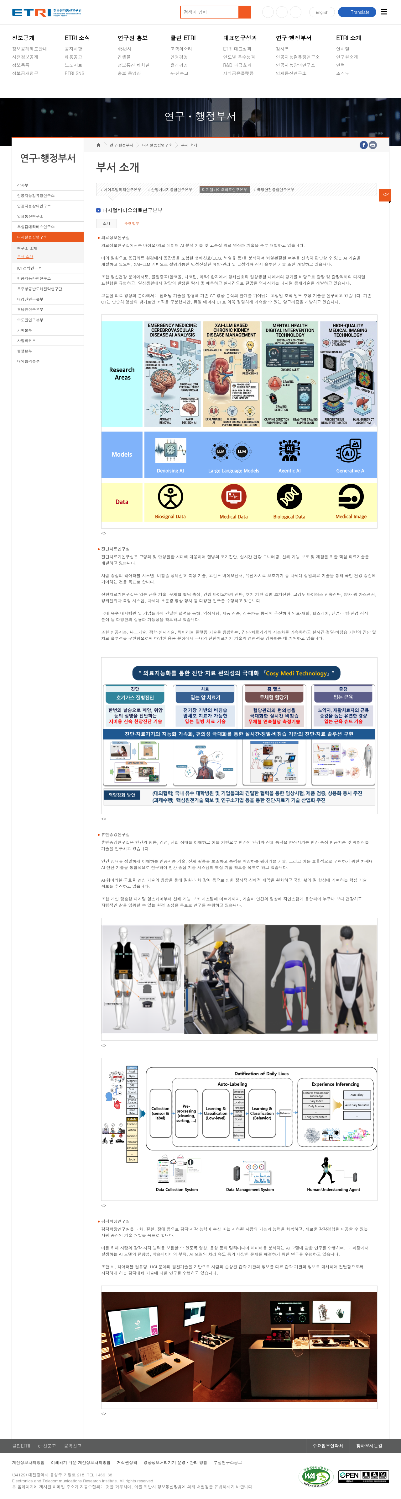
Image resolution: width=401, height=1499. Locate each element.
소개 (106, 223)
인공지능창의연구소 (295, 65)
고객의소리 (181, 49)
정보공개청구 (25, 73)
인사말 (342, 49)
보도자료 (73, 65)
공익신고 (179, 88)
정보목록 (20, 65)
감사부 (282, 49)
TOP (385, 194)
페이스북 (295, 12)
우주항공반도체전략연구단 (39, 288)
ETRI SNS (74, 73)
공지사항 (73, 49)
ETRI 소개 (349, 37)
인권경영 (179, 57)
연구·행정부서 (294, 37)
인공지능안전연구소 (34, 278)
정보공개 (23, 37)
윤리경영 (179, 65)
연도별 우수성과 (239, 57)
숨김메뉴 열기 (15, 81)
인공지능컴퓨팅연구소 (298, 57)
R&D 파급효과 (237, 65)
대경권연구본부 (30, 299)
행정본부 (24, 350)
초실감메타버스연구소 (298, 88)
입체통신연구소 (291, 73)
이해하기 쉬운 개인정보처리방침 (81, 1462)
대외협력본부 (28, 361)
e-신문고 (179, 73)
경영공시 (20, 88)
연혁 (340, 65)
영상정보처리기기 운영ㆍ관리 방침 (175, 1462)
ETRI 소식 (77, 37)
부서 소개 (25, 256)
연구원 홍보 (132, 37)
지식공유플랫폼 (238, 73)
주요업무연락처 (328, 1446)
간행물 (124, 57)
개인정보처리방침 (28, 1462)
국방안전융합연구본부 (275, 189)
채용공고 (73, 57)
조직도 (342, 73)
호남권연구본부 (30, 309)
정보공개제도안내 (29, 49)
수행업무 (131, 223)
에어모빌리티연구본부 (122, 189)
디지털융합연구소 (32, 236)
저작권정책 (127, 1462)
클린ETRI (21, 1446)
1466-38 (104, 1475)
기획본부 (24, 330)
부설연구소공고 (228, 1462)
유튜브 (268, 12)
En (322, 12)
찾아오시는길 (369, 1446)
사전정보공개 (25, 57)
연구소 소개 (27, 248)
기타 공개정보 (350, 88)
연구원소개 (347, 57)
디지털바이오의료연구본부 (224, 189)
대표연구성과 (240, 37)
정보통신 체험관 (133, 65)
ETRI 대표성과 (237, 49)
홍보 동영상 (129, 73)
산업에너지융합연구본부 (171, 189)
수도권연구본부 (30, 319)
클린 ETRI (183, 37)
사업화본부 (26, 340)
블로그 (282, 12)
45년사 (124, 49)
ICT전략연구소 (29, 268)
